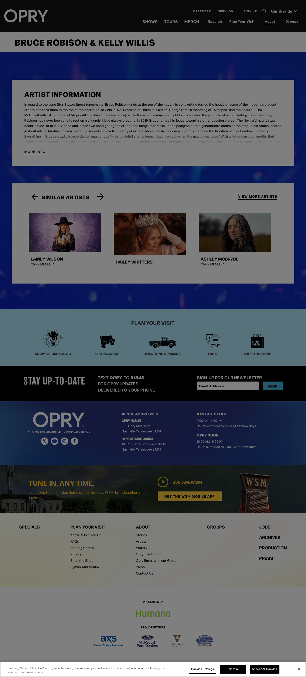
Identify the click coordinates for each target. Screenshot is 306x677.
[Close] (299, 669)
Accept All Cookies (264, 669)
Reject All (233, 669)
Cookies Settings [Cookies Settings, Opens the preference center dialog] (202, 669)
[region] (153, 669)
